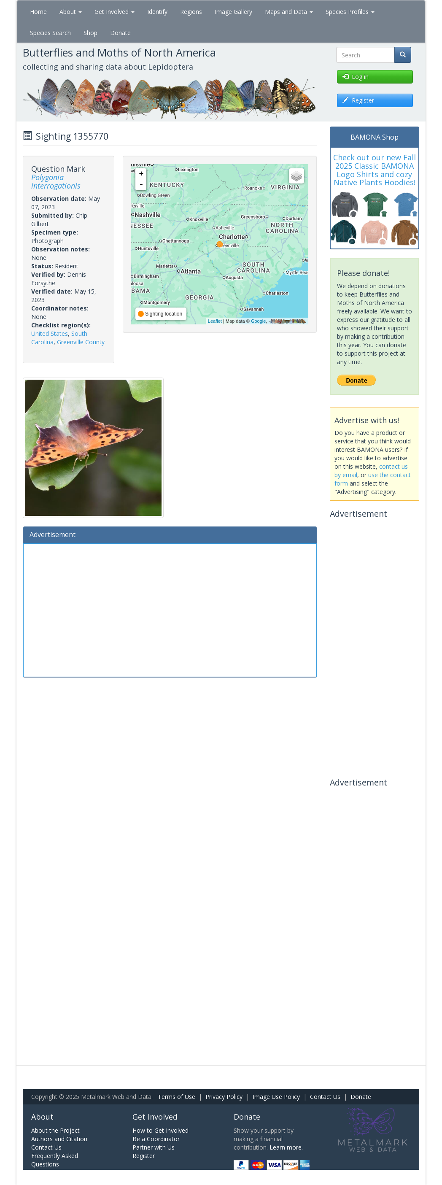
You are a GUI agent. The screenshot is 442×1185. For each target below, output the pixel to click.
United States (49, 333)
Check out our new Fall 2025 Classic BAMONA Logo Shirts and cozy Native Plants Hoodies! (374, 169)
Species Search (50, 33)
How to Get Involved (160, 1130)
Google (258, 321)
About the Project (55, 1130)
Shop (90, 33)
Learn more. (286, 1147)
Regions (191, 12)
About (70, 12)
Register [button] (358, 100)
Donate (120, 33)
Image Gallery (233, 12)
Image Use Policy (276, 1097)
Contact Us (325, 1097)
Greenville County (81, 342)
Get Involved (114, 12)
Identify (157, 12)
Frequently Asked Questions (54, 1160)
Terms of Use (176, 1097)
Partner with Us (153, 1147)
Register (143, 1156)
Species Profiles (350, 12)
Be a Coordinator (156, 1139)
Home (38, 12)
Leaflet (215, 321)
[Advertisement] (170, 609)
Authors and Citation (59, 1139)
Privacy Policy (224, 1097)
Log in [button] (355, 77)
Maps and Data (289, 12)
